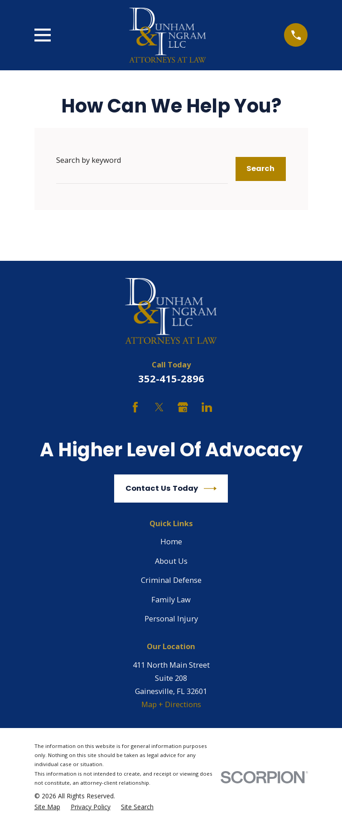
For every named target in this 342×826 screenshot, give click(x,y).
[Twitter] (159, 407)
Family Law (171, 599)
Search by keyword (88, 160)
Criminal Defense (171, 580)
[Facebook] (135, 407)
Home (171, 541)
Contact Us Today (171, 488)
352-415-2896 (171, 378)
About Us (171, 561)
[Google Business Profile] (183, 407)
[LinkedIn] (207, 407)
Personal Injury (171, 618)
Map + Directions (171, 704)
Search (260, 168)
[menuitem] (47, 807)
